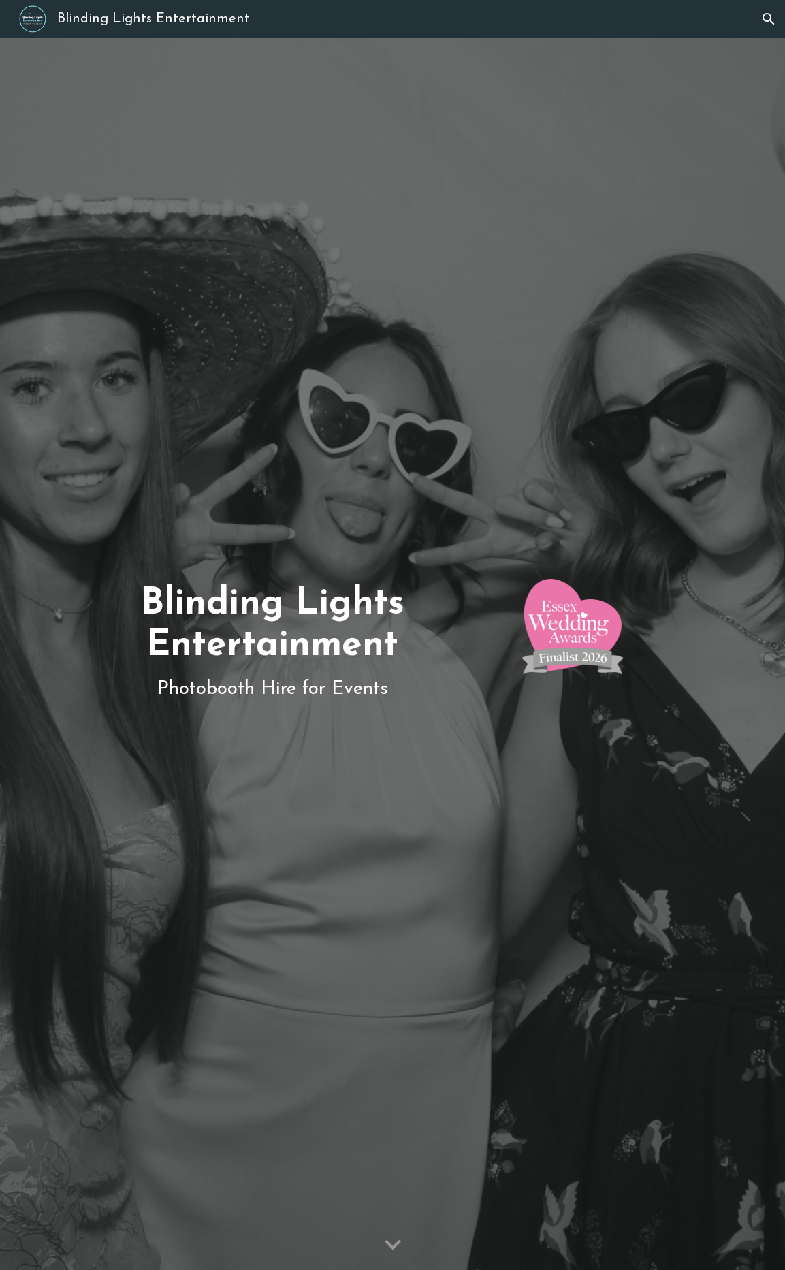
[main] (272, 654)
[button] (768, 19)
